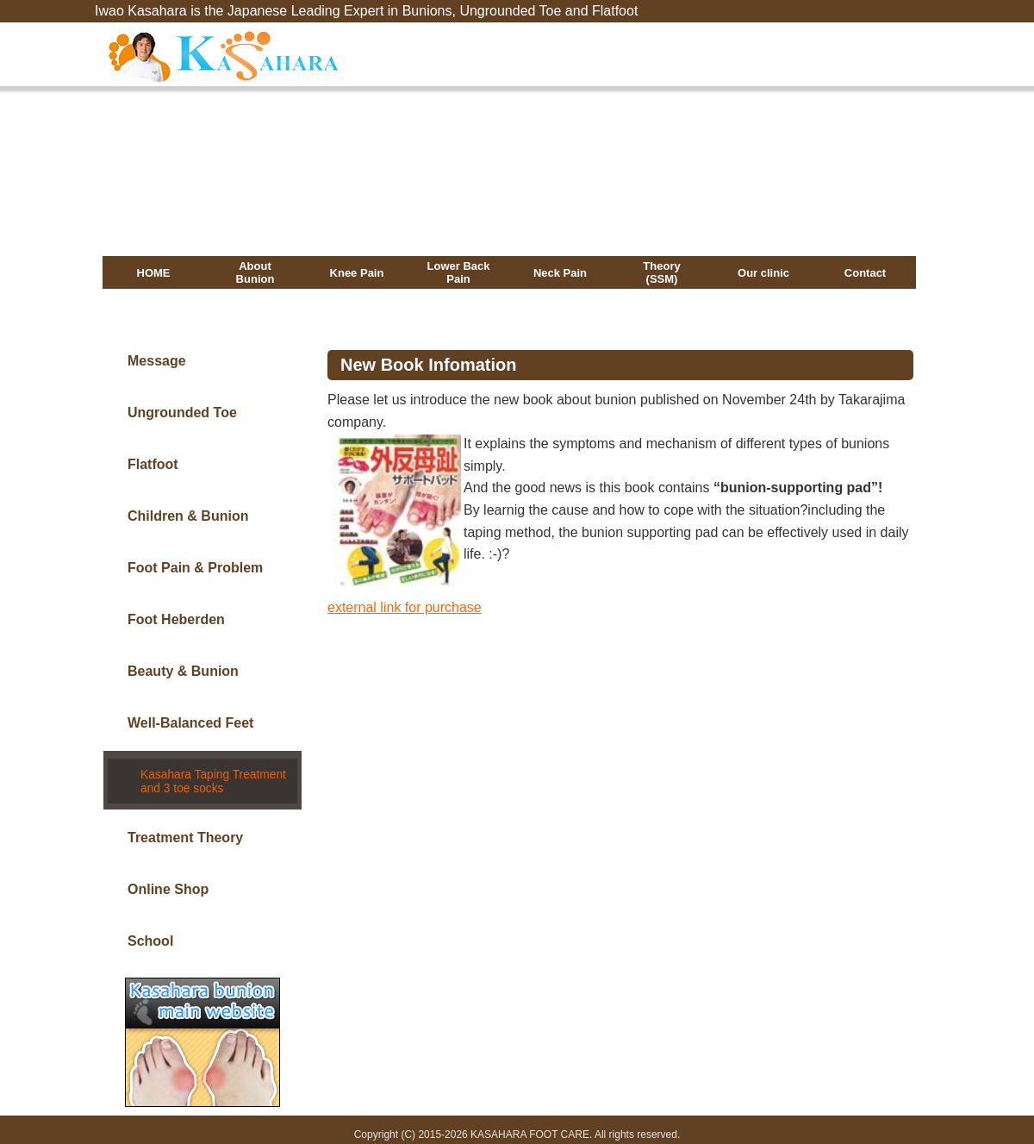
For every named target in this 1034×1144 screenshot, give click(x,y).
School (150, 929)
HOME (154, 273)
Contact (865, 273)
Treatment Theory (185, 826)
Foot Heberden (176, 619)
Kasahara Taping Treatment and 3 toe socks (210, 774)
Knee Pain (357, 273)
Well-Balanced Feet (190, 723)
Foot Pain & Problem (195, 567)
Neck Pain (560, 273)
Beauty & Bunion (183, 671)
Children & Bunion (188, 516)
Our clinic (763, 273)
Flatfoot (153, 464)
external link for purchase (404, 607)
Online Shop (168, 878)
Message (157, 360)
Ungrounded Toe (182, 412)
